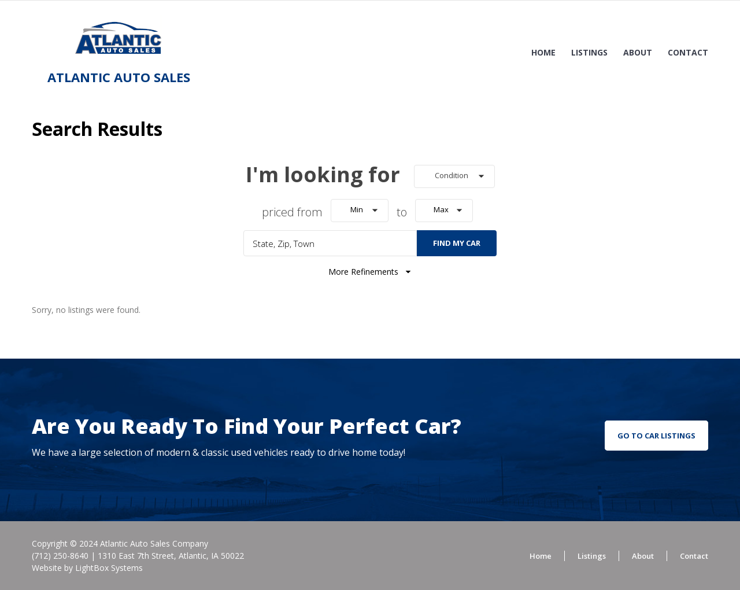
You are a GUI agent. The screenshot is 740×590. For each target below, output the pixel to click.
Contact (688, 52)
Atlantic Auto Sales (118, 77)
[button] (454, 176)
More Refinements (370, 271)
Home (543, 52)
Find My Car (456, 243)
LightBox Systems (109, 567)
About (637, 52)
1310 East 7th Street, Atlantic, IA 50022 (171, 555)
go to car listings (656, 435)
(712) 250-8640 (60, 555)
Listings (589, 52)
